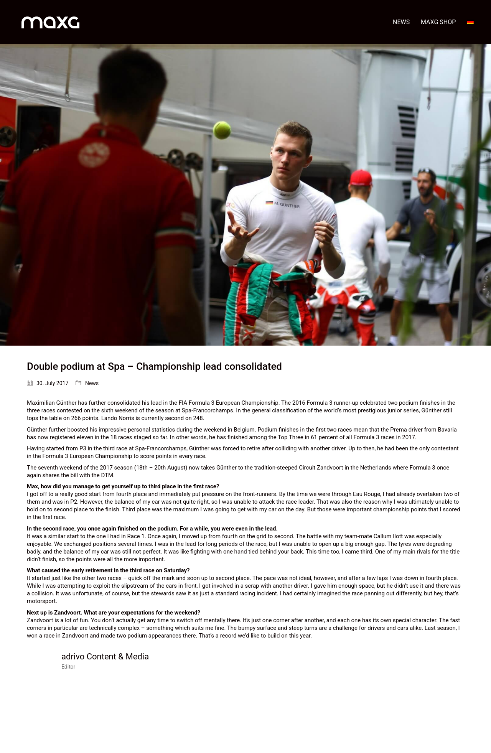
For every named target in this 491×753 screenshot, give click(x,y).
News (92, 383)
